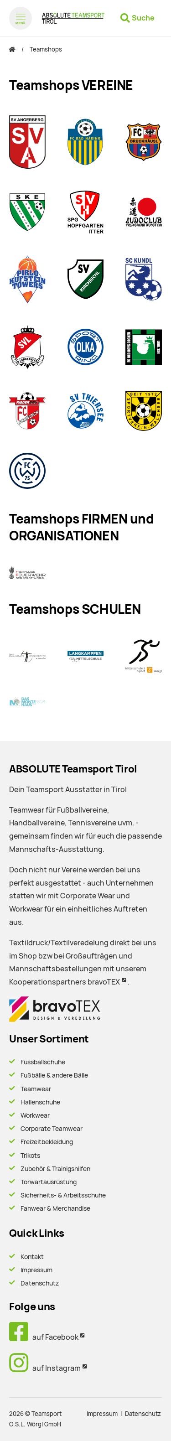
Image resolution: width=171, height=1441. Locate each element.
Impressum (36, 1270)
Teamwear (36, 1089)
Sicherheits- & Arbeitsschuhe (63, 1195)
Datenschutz (40, 1283)
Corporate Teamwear (52, 1129)
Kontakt (32, 1257)
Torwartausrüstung (49, 1182)
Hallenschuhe (40, 1102)
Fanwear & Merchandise (55, 1208)
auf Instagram (45, 1368)
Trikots (30, 1155)
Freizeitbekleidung (47, 1142)
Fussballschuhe (43, 1062)
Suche (143, 18)
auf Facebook (43, 1337)
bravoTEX (104, 982)
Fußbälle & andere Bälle (54, 1075)
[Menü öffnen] (20, 18)
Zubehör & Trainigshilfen (55, 1169)
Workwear (35, 1115)
